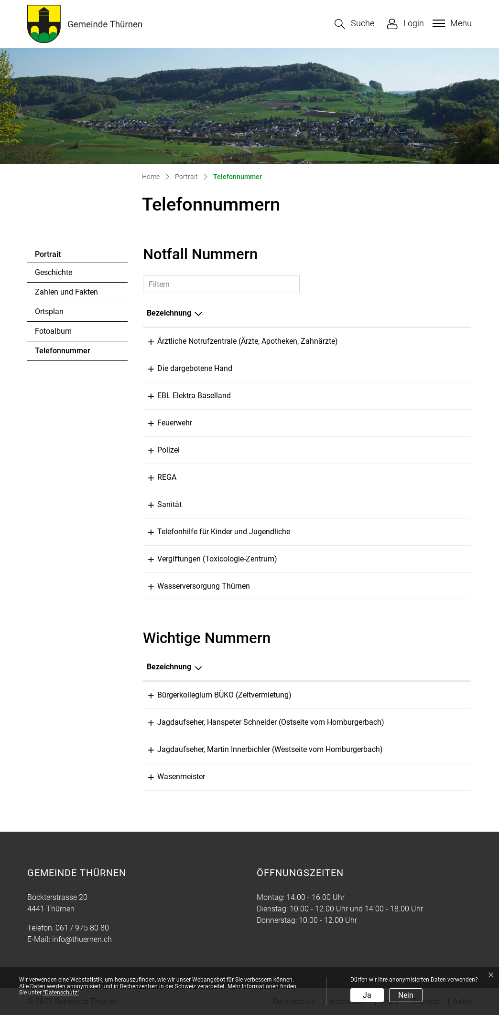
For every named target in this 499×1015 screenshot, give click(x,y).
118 (388, 422)
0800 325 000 (405, 395)
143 (388, 368)
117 (388, 450)
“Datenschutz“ (61, 992)
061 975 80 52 (420, 776)
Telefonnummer (62, 353)
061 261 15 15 (406, 341)
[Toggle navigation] (451, 23)
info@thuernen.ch (82, 939)
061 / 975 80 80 (82, 927)
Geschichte (53, 272)
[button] (354, 24)
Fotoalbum (53, 331)
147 (388, 531)
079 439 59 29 (420, 749)
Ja (367, 995)
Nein (405, 995)
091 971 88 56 (420, 694)
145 (388, 558)
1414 (391, 477)
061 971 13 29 (406, 586)
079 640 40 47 (420, 722)
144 (388, 504)
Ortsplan (49, 311)
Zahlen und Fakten (66, 291)
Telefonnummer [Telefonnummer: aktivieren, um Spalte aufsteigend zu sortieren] (410, 312)
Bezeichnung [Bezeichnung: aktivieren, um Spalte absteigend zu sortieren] (169, 312)
